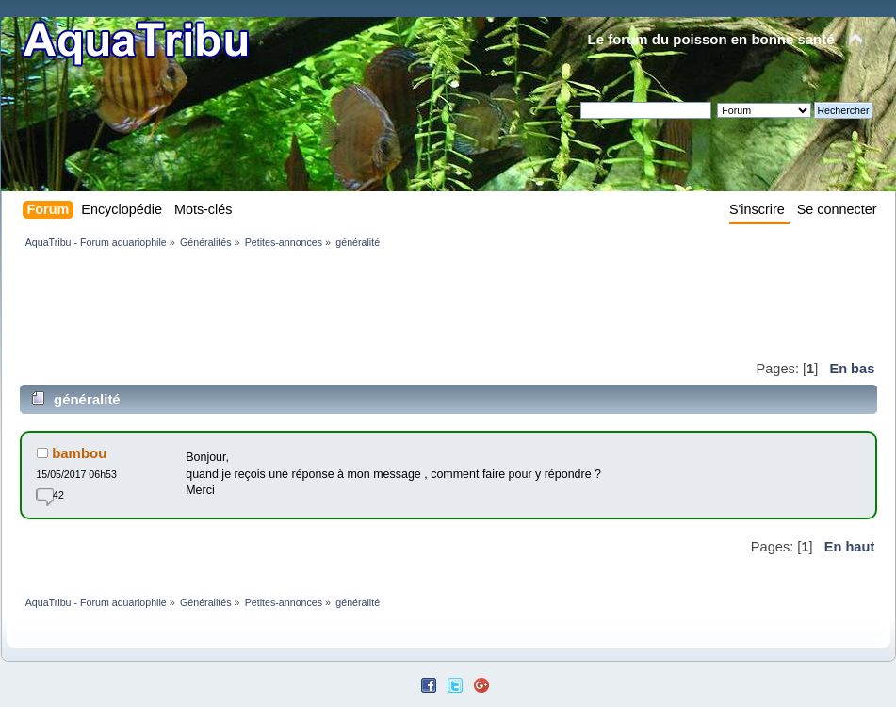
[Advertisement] (363, 303)
